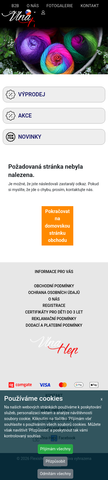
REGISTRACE (54, 305)
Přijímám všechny (55, 449)
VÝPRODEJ (25, 94)
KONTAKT (89, 5)
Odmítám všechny (55, 473)
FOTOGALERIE (60, 5)
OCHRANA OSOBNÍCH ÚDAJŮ (54, 292)
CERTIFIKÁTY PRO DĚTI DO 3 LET (54, 312)
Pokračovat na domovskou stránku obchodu (57, 226)
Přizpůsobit (55, 461)
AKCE (19, 116)
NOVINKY (23, 137)
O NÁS (33, 5)
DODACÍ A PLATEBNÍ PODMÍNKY (54, 325)
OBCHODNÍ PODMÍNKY (54, 286)
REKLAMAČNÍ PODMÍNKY (54, 319)
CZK (13, 12)
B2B (15, 5)
